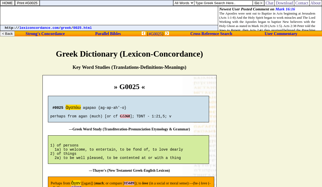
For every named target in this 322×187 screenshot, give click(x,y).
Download (284, 3)
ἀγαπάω (73, 108)
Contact (301, 3)
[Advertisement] (109, 15)
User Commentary (280, 33)
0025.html (82, 28)
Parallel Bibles (108, 33)
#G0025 (155, 34)
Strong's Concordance (45, 33)
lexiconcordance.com (39, 28)
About (316, 3)
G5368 (125, 119)
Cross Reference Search (211, 33)
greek (66, 28)
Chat (269, 3)
